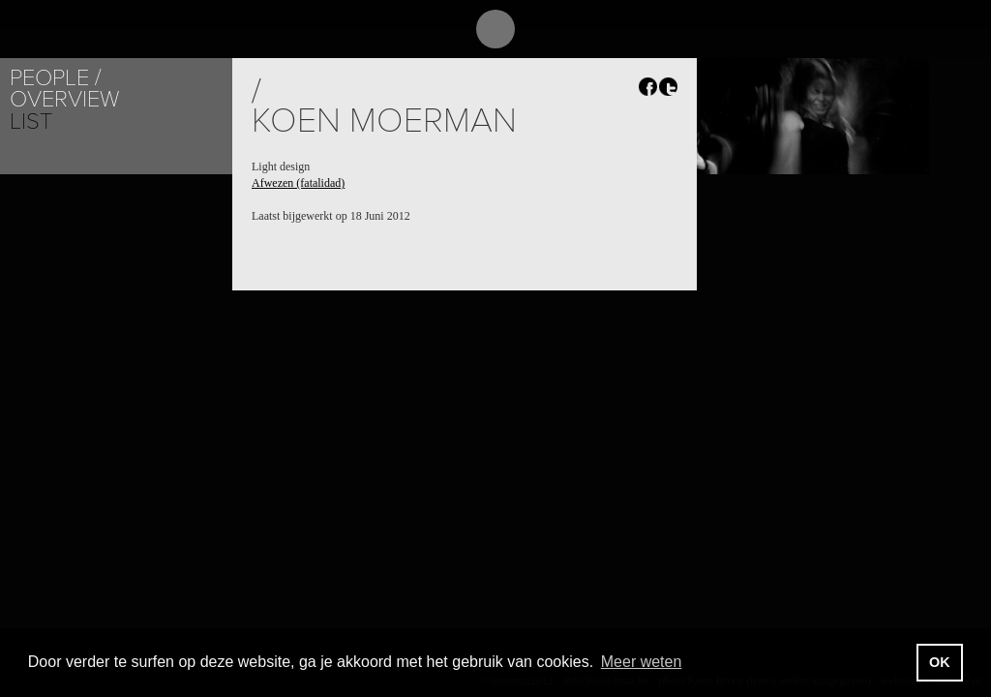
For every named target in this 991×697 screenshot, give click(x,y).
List (31, 121)
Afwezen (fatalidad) (298, 183)
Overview (64, 99)
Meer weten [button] (641, 661)
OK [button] (939, 662)
